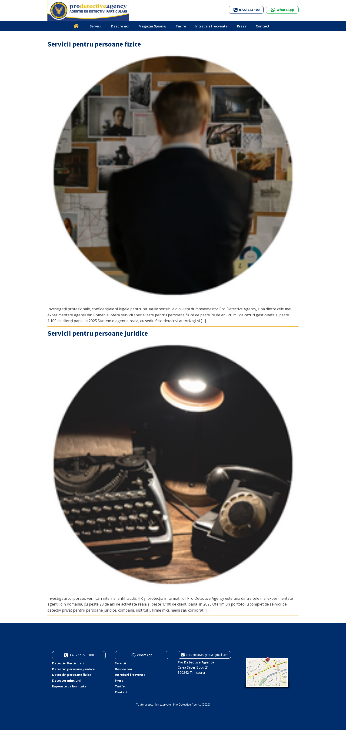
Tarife (181, 26)
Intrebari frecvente (211, 26)
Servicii (96, 26)
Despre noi (120, 26)
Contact (262, 26)
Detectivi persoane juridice (73, 669)
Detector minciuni (66, 680)
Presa (241, 26)
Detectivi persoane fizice (71, 675)
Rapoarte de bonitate (69, 686)
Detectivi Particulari (68, 663)
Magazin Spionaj (152, 26)
